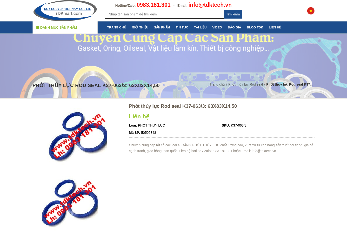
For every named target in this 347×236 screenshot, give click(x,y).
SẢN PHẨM (162, 27)
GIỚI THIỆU (140, 27)
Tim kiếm (233, 14)
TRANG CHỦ (116, 27)
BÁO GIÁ (234, 27)
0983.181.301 (154, 5)
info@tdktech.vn (210, 5)
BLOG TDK (255, 27)
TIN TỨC (182, 27)
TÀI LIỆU (200, 27)
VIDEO (217, 27)
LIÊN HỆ (275, 27)
